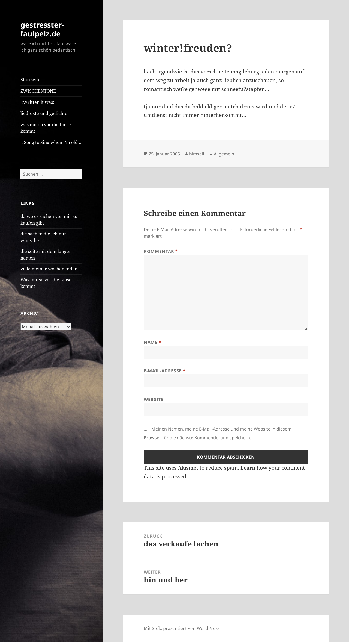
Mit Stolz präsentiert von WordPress (181, 628)
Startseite (30, 80)
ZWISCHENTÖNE (38, 91)
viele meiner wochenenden (48, 269)
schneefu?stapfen (243, 89)
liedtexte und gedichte (43, 113)
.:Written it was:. (37, 102)
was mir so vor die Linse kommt (45, 128)
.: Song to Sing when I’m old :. (50, 142)
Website (153, 399)
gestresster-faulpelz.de (42, 29)
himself (196, 154)
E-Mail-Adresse (164, 371)
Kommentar (161, 251)
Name (152, 342)
